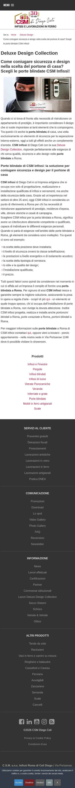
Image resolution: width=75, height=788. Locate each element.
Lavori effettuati (37, 572)
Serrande (37, 692)
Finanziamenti (37, 448)
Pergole (37, 369)
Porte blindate (37, 398)
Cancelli (37, 704)
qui (48, 299)
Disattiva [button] (29, 782)
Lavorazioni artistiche (37, 454)
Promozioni (37, 501)
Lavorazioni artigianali (37, 473)
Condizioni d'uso (37, 744)
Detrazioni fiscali (37, 442)
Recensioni (37, 538)
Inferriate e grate (37, 393)
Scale (37, 408)
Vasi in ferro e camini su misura (37, 655)
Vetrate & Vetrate (37, 615)
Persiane (37, 674)
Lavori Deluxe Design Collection (37, 596)
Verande (37, 388)
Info (49, 782)
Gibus (37, 621)
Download (37, 507)
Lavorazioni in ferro (37, 466)
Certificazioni (37, 578)
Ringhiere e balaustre (37, 661)
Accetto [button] (18, 782)
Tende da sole (37, 643)
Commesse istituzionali (37, 590)
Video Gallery (37, 519)
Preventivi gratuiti (37, 436)
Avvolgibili (38, 680)
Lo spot (37, 513)
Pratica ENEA (37, 479)
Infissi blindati (37, 374)
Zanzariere (37, 686)
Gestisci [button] (40, 782)
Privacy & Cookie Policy (37, 738)
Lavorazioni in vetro (37, 460)
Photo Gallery (37, 525)
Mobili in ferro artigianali (37, 403)
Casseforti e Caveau (37, 668)
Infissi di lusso (37, 379)
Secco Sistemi (37, 603)
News (37, 566)
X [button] (57, 782)
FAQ (37, 531)
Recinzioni (37, 649)
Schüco (37, 609)
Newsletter (37, 544)
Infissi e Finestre (37, 364)
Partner (37, 584)
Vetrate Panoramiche (37, 384)
